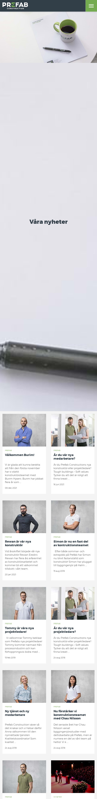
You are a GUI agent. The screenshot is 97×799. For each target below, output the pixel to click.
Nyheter (58, 797)
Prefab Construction (15, 5)
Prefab (8, 450)
